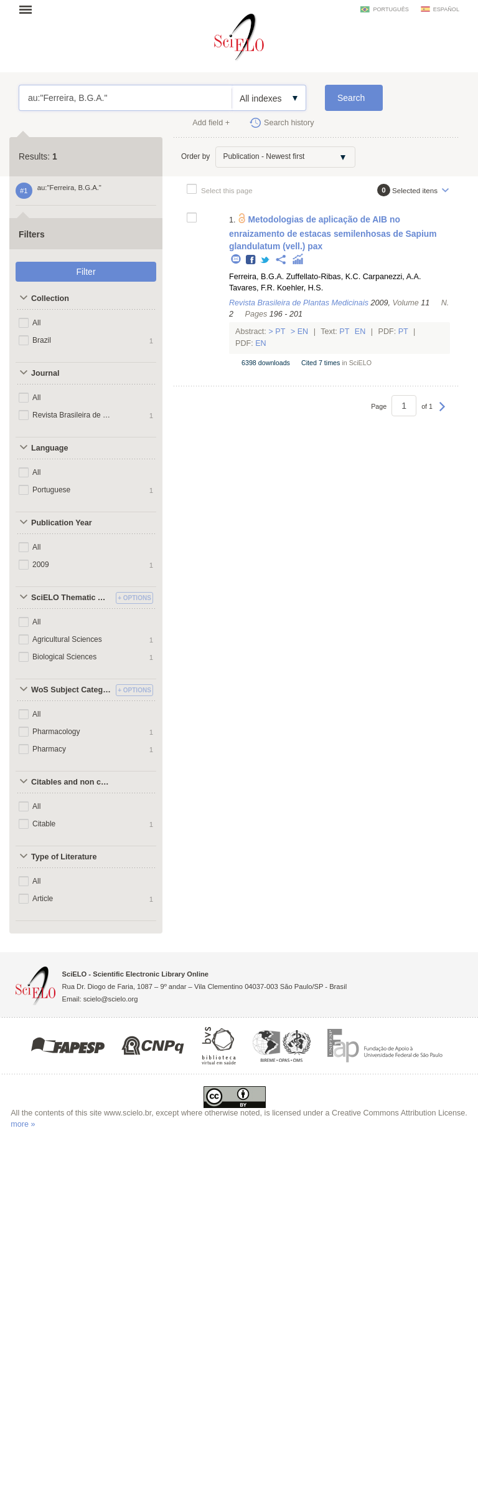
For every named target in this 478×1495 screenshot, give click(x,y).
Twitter (265, 260)
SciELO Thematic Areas (72, 597)
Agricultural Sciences (67, 639)
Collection (50, 298)
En (303, 331)
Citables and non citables (72, 782)
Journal (45, 373)
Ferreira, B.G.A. (256, 276)
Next (442, 412)
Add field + (211, 122)
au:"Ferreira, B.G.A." (125, 98)
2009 (40, 564)
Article (42, 898)
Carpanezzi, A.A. (392, 276)
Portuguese (51, 489)
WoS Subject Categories (72, 689)
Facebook (251, 260)
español (446, 9)
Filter (85, 272)
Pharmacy (49, 749)
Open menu (29, 9)
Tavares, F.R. (251, 288)
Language (49, 448)
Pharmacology (56, 731)
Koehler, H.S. (300, 288)
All (36, 322)
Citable (43, 823)
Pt (280, 331)
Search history (289, 122)
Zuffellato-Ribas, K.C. (323, 276)
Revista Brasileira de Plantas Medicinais (73, 415)
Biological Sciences (64, 656)
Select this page (227, 190)
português (390, 9)
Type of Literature (63, 857)
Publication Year (61, 522)
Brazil (41, 340)
